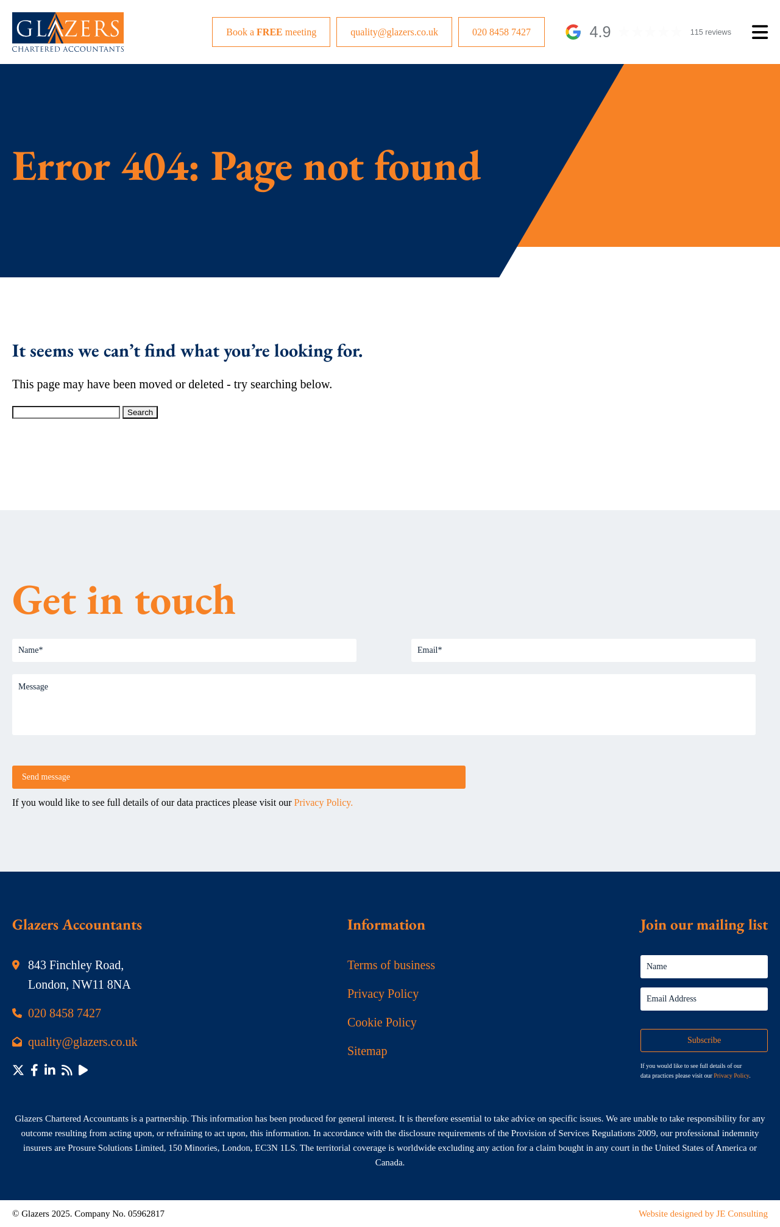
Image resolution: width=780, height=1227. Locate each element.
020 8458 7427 (501, 32)
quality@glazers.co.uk (394, 32)
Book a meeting (271, 32)
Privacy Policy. (323, 802)
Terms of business (391, 965)
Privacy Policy (383, 993)
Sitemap (367, 1051)
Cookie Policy (382, 1022)
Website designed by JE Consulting (703, 1213)
